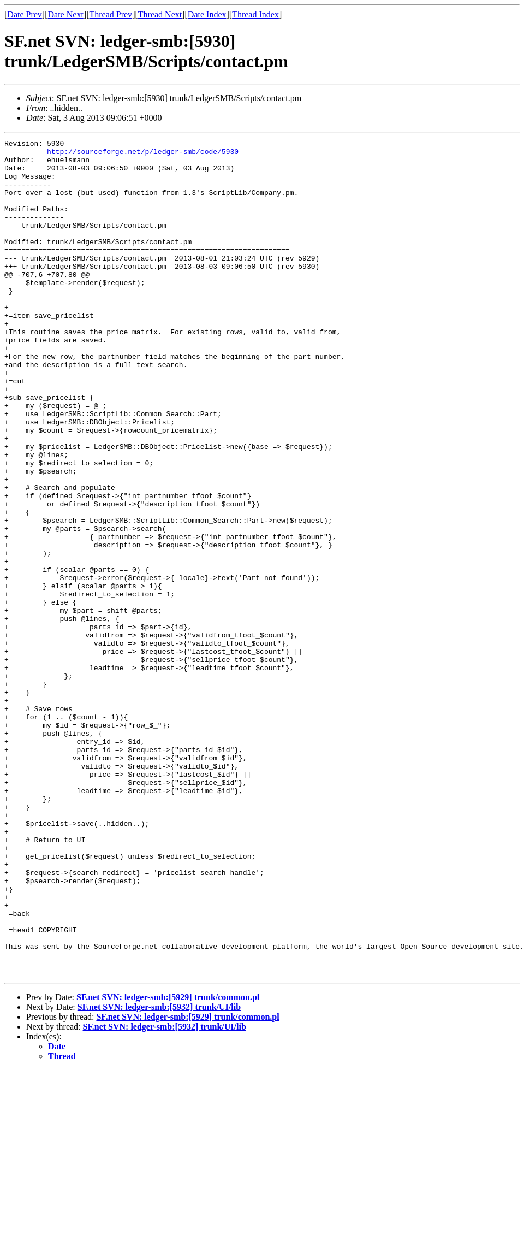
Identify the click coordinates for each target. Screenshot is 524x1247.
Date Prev (24, 14)
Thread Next (160, 14)
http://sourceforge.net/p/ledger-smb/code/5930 (143, 154)
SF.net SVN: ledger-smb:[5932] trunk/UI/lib (159, 1174)
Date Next (66, 14)
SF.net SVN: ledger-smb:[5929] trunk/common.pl (167, 1164)
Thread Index (255, 14)
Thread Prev (110, 14)
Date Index (207, 14)
